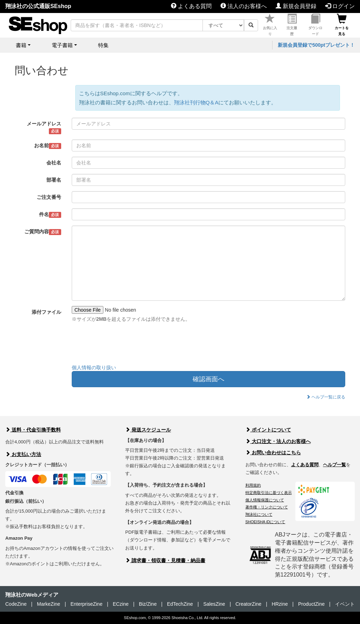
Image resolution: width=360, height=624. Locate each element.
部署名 (53, 180)
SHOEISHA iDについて (265, 522)
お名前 (47, 146)
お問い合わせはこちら (273, 452)
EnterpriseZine (86, 604)
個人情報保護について (264, 500)
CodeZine (16, 604)
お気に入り (270, 25)
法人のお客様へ (243, 6)
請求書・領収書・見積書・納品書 (165, 560)
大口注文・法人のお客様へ (278, 441)
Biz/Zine (148, 604)
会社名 (53, 162)
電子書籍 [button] (62, 45)
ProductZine (311, 604)
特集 (103, 45)
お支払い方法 (23, 454)
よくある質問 (191, 6)
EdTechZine (180, 604)
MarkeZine (48, 604)
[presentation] (125, 345)
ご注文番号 (49, 197)
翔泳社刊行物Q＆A (196, 102)
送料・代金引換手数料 (33, 430)
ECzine (121, 604)
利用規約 (253, 485)
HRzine (280, 604)
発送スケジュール (148, 430)
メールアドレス (44, 127)
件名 (50, 215)
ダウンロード (315, 25)
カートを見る (342, 25)
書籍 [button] (21, 45)
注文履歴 (292, 25)
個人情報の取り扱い (94, 367)
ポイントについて (268, 430)
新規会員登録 (296, 6)
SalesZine (214, 604)
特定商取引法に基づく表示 (268, 492)
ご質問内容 (42, 232)
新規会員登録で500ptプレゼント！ (316, 45)
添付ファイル (46, 312)
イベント (345, 604)
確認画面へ (208, 379)
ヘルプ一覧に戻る (325, 397)
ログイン (340, 6)
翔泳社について (258, 514)
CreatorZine (249, 604)
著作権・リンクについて (266, 507)
